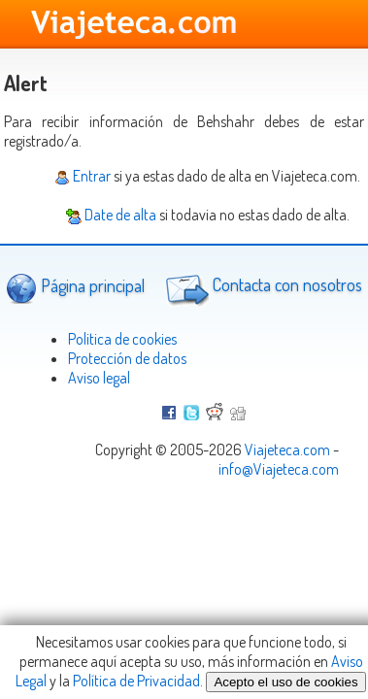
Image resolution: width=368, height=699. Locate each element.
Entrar (82, 175)
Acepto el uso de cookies (285, 682)
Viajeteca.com (287, 449)
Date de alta (111, 214)
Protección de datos (127, 358)
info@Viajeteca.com (278, 469)
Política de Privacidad (136, 680)
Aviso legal (99, 377)
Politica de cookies (122, 339)
